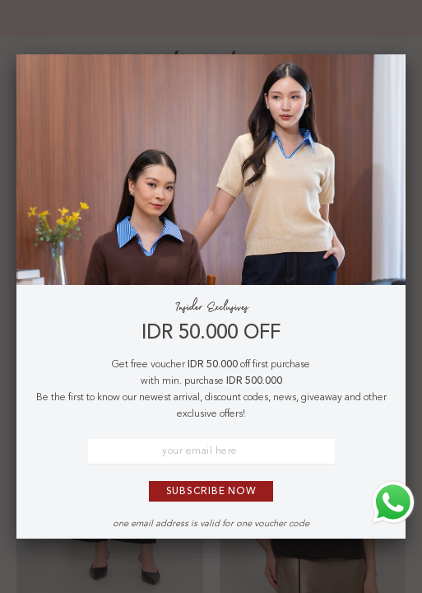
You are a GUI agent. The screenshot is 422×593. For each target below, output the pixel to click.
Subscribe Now (211, 492)
